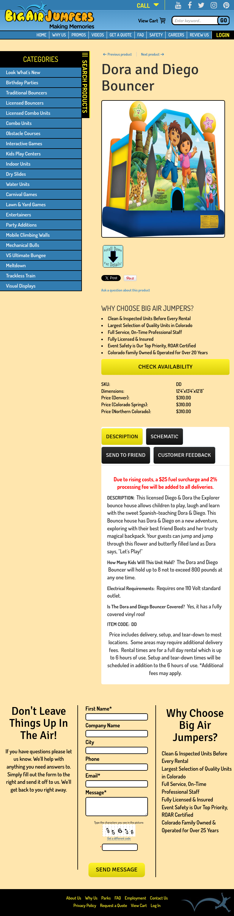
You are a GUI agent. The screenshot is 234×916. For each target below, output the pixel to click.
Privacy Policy (85, 905)
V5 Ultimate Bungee (26, 255)
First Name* (98, 708)
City (89, 742)
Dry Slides (16, 174)
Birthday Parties (22, 82)
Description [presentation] (122, 436)
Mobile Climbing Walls (28, 235)
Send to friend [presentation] (126, 455)
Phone (92, 758)
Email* (92, 775)
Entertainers (18, 214)
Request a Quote (114, 905)
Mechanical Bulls (22, 245)
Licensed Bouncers (25, 103)
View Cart (148, 20)
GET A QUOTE (121, 34)
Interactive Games (24, 143)
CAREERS (176, 34)
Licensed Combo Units (28, 113)
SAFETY (156, 34)
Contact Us (159, 897)
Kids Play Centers (23, 153)
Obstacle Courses (23, 133)
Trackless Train (20, 275)
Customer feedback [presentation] (184, 455)
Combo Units (19, 123)
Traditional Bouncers (26, 92)
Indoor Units (18, 164)
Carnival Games (21, 194)
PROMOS (78, 34)
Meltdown (16, 265)
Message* (95, 792)
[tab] (122, 436)
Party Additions (21, 225)
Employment (135, 897)
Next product (152, 54)
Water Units (18, 184)
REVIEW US (199, 34)
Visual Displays (21, 286)
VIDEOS (97, 34)
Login (223, 35)
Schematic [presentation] (164, 436)
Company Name (102, 725)
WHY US (59, 34)
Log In (155, 905)
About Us (74, 897)
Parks (106, 897)
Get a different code (119, 838)
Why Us (91, 897)
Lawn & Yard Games (26, 204)
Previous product (117, 54)
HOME (41, 34)
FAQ (140, 34)
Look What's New (23, 72)
